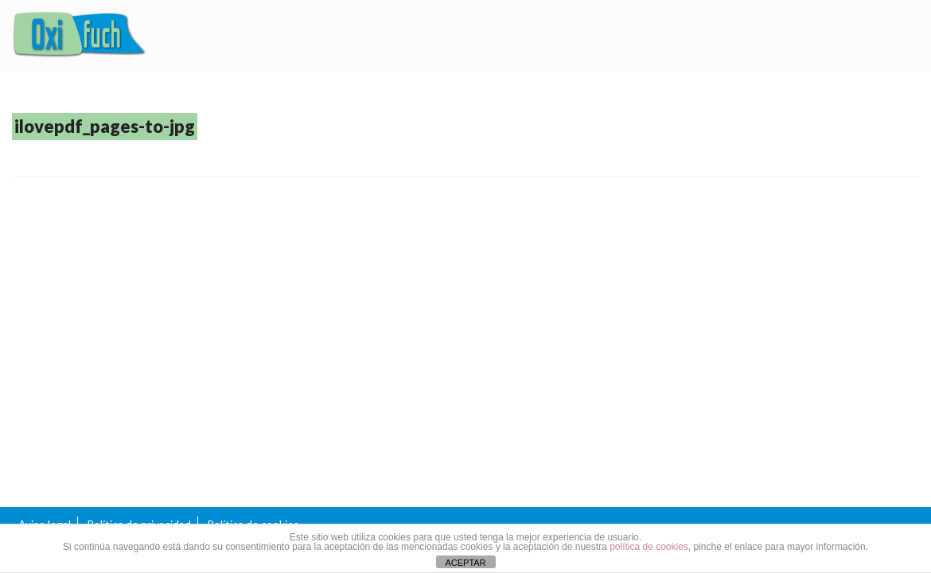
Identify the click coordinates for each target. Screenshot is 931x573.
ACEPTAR (465, 562)
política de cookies (649, 546)
